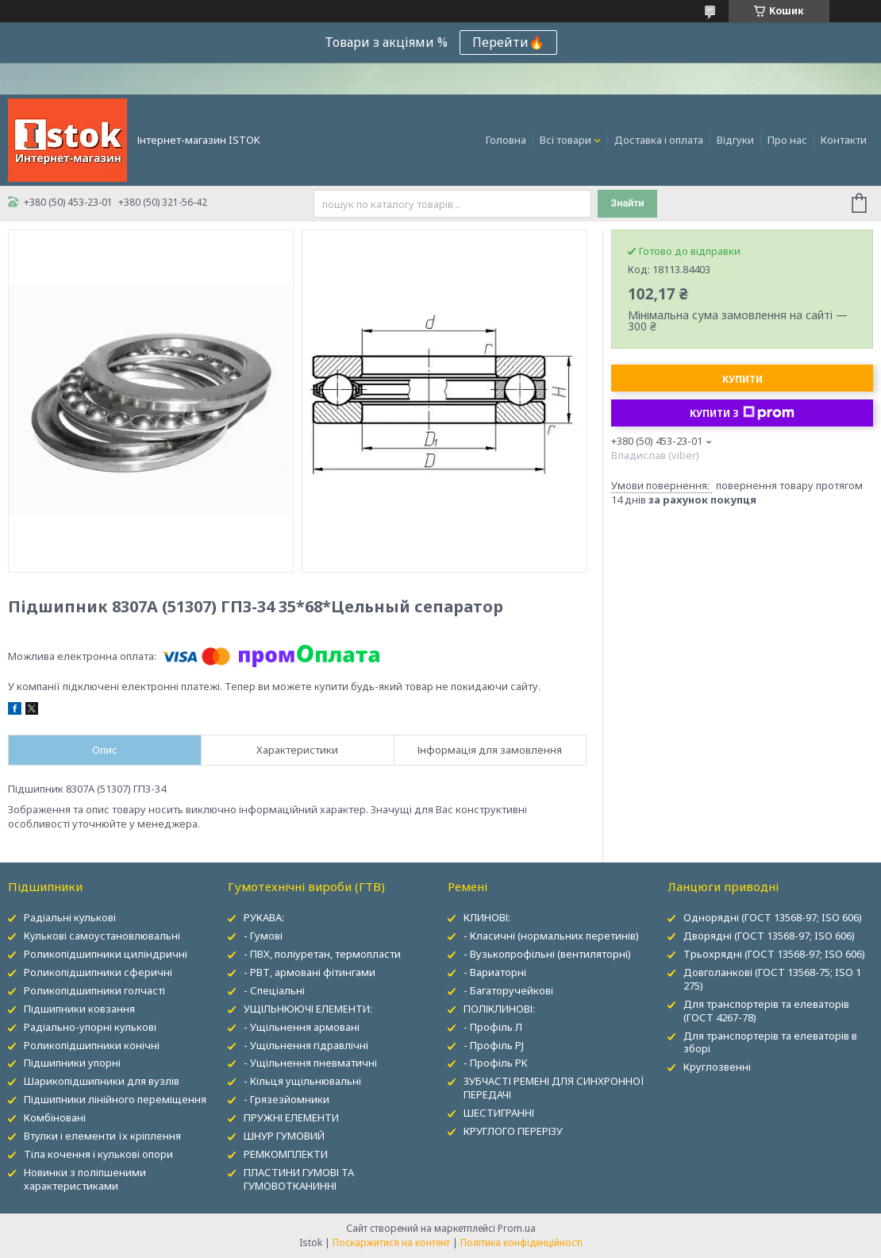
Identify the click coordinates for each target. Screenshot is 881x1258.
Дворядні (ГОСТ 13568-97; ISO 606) (769, 935)
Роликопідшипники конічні (92, 1045)
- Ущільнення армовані (302, 1027)
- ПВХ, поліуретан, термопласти (322, 954)
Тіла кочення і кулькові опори (98, 1154)
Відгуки (735, 140)
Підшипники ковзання (79, 1008)
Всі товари (565, 140)
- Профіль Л (493, 1027)
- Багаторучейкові (508, 990)
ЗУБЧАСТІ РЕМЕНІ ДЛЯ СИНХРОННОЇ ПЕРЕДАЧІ (554, 1088)
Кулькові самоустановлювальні (102, 935)
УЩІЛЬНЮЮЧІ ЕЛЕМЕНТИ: (308, 1008)
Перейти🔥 (508, 42)
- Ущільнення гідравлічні (306, 1045)
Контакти (844, 140)
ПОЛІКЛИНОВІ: (499, 1008)
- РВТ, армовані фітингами (309, 972)
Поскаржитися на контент (391, 1242)
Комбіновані (55, 1117)
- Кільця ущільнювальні (302, 1081)
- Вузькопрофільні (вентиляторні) (547, 954)
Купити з (742, 413)
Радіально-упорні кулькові (90, 1027)
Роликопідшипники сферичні (98, 972)
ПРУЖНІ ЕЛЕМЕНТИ (291, 1117)
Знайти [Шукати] (627, 203)
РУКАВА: (264, 917)
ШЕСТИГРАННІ (499, 1113)
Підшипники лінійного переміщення (115, 1099)
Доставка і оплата (658, 140)
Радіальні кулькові (70, 917)
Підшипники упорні (72, 1062)
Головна (506, 140)
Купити (742, 379)
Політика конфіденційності (521, 1242)
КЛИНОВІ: (487, 917)
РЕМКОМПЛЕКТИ (286, 1154)
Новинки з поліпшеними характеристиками (85, 1179)
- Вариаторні (495, 972)
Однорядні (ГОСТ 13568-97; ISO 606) (772, 917)
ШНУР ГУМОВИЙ (284, 1136)
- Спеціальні (274, 990)
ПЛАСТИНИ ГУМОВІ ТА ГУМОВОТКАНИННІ (299, 1179)
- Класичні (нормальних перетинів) (551, 935)
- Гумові (263, 935)
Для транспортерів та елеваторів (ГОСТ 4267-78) (766, 1011)
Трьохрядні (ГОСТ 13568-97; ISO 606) (774, 954)
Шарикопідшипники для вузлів (101, 1081)
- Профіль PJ (494, 1045)
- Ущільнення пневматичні (310, 1062)
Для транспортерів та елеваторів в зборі (770, 1042)
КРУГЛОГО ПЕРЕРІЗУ (513, 1131)
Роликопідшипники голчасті (94, 990)
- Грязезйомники (286, 1099)
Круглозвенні (717, 1066)
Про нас (787, 140)
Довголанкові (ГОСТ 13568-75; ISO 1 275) (772, 979)
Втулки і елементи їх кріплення (102, 1136)
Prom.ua (517, 1228)
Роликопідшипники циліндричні (105, 954)
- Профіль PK (496, 1062)
